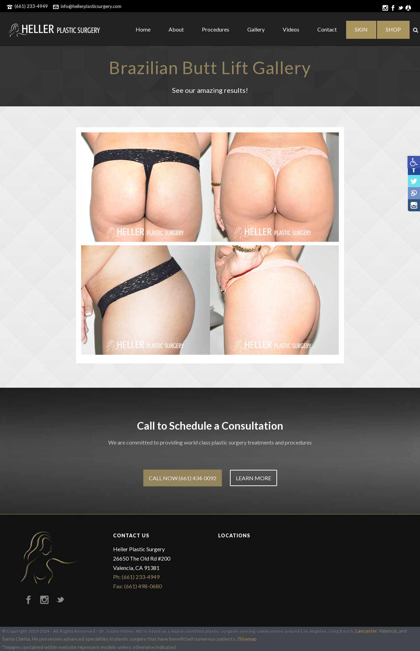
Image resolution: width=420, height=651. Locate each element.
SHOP (393, 29)
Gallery (256, 29)
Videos (291, 29)
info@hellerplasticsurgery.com (91, 6)
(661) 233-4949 (31, 6)
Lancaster (366, 631)
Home (143, 29)
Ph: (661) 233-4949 (136, 576)
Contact (327, 29)
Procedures (215, 29)
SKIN (361, 29)
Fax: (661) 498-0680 (137, 586)
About (176, 29)
